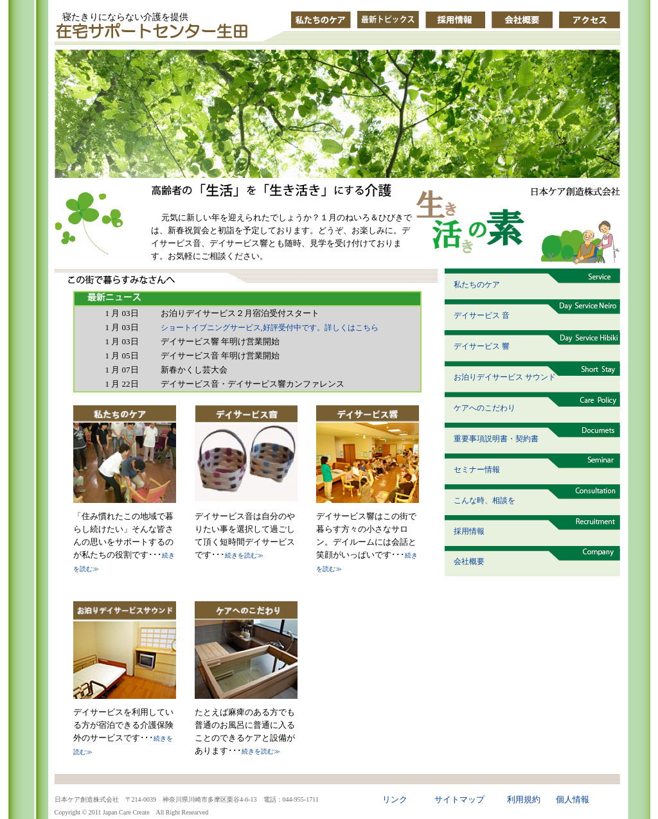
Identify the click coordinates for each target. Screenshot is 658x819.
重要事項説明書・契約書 (496, 438)
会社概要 (469, 561)
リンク (394, 799)
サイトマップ (459, 799)
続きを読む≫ (244, 555)
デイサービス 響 (482, 346)
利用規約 (523, 799)
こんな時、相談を (484, 500)
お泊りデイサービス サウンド (505, 377)
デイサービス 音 (482, 315)
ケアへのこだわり (484, 407)
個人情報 (572, 799)
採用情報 (469, 531)
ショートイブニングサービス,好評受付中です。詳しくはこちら (269, 327)
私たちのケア (477, 284)
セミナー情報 (477, 469)
